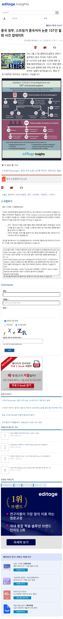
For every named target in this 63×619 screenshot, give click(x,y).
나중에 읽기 (35, 47)
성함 (5, 291)
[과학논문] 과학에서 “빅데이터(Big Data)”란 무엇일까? (29, 445)
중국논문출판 (21, 195)
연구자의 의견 (27, 485)
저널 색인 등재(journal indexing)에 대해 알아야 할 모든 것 (30, 468)
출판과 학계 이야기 (54, 25)
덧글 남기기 (45, 47)
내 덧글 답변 (22, 325)
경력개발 (17, 485)
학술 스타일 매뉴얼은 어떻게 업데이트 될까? (18, 415)
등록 (45, 18)
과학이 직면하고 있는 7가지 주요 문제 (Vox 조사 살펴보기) (30, 456)
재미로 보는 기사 (39, 485)
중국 (29, 195)
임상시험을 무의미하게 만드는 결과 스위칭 (24, 433)
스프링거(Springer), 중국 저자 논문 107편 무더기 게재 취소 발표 (31, 171)
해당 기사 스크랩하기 (55, 47)
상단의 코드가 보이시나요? (13, 338)
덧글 (5, 308)
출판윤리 (11, 195)
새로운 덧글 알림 (12, 321)
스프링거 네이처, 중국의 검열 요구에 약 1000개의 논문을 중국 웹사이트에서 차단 (32, 408)
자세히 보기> (20, 570)
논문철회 (35, 195)
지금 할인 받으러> (22, 598)
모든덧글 (9, 325)
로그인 (14, 18)
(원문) (49, 64)
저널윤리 (44, 195)
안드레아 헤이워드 (31, 40)
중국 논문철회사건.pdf (16, 179)
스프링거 (52, 195)
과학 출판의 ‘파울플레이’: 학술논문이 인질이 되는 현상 (22, 422)
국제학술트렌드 (7, 485)
